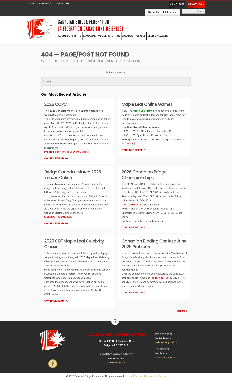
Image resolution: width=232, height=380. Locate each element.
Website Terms (157, 376)
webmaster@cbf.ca (166, 342)
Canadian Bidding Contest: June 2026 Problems (154, 244)
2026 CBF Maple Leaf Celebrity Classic (74, 244)
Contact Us (141, 376)
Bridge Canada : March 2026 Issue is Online (72, 174)
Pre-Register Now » (55, 151)
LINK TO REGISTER (132, 204)
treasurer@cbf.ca (165, 357)
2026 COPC (55, 104)
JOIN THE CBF (177, 4)
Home (129, 376)
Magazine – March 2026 (58, 216)
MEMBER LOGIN (196, 4)
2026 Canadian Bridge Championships (144, 174)
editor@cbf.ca (160, 277)
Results (130, 143)
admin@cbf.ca (116, 362)
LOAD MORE (182, 311)
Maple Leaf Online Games (147, 104)
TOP (115, 320)
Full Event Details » (78, 151)
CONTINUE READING (56, 158)
